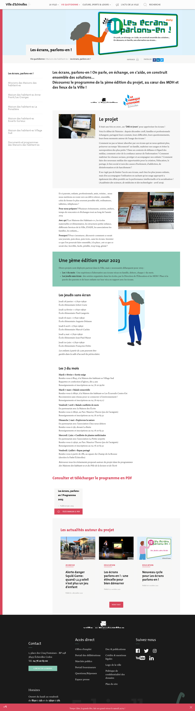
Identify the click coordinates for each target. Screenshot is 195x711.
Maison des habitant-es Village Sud (25, 132)
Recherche (154, 4)
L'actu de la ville (130, 4)
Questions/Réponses (86, 673)
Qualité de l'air (189, 4)
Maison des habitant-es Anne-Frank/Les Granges (24, 96)
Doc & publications (115, 649)
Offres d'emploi (83, 649)
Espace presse (82, 679)
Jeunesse (70, 565)
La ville (53, 4)
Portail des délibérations (87, 655)
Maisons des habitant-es (57, 59)
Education (109, 565)
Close (188, 707)
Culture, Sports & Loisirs (96, 4)
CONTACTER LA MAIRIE (42, 668)
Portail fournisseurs (85, 667)
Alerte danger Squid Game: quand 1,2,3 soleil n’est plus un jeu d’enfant (77, 579)
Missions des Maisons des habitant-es (22, 84)
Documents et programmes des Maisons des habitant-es (24, 144)
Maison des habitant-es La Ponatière (22, 108)
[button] (5, 707)
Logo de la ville (113, 665)
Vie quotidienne (70, 4)
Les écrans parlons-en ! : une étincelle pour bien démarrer (116, 577)
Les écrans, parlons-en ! (20, 73)
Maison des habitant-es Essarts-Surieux (21, 120)
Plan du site (111, 684)
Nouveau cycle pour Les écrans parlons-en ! (153, 576)
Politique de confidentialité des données (115, 674)
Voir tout (116, 605)
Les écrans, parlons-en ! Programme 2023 (67, 512)
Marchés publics (83, 661)
